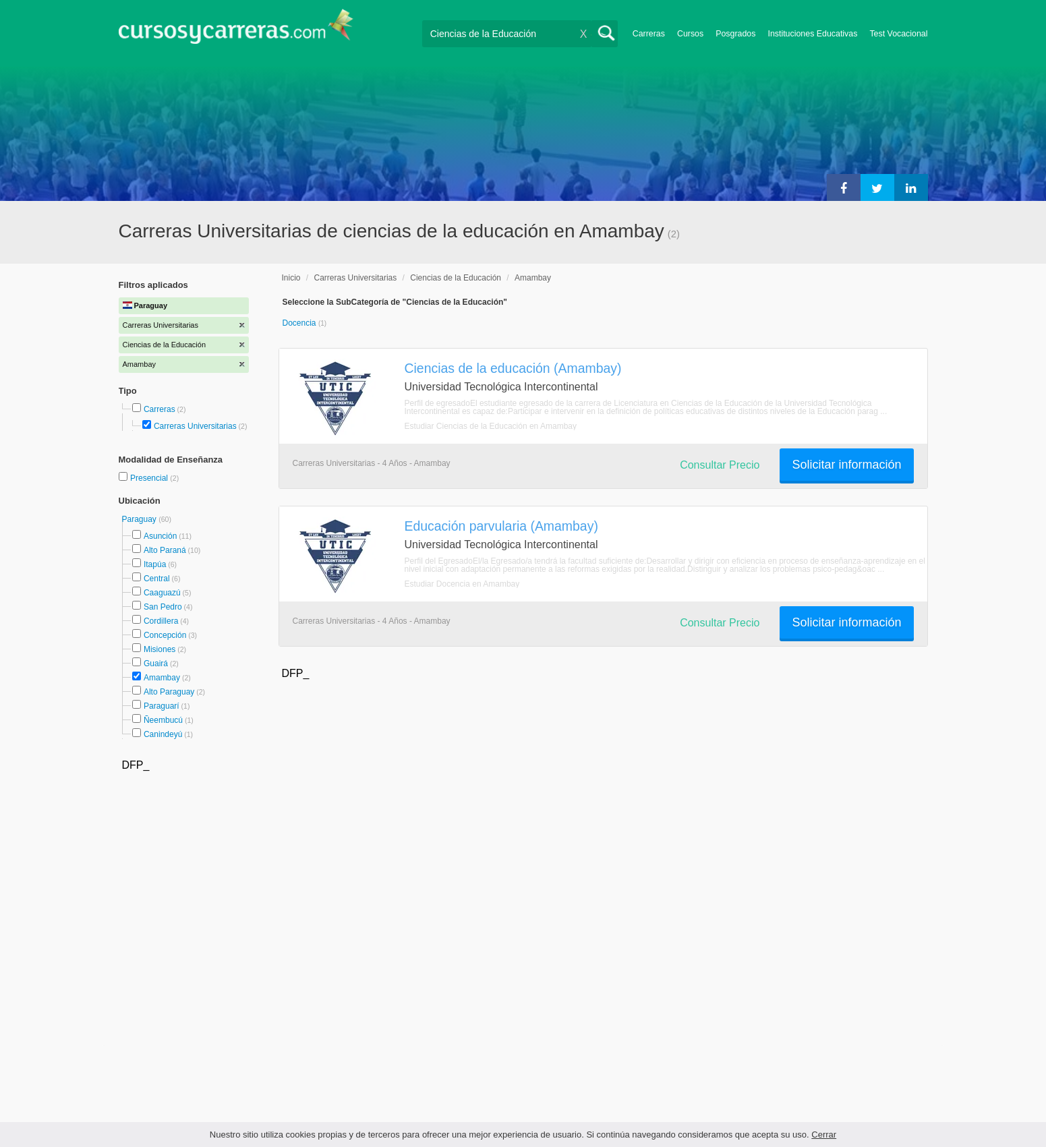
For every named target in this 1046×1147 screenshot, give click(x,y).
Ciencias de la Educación (455, 278)
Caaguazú (162, 592)
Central (157, 578)
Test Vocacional (898, 34)
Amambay (162, 677)
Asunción (160, 536)
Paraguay (140, 519)
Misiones (159, 649)
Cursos (690, 34)
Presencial (150, 478)
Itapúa (155, 564)
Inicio (291, 278)
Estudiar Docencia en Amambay (462, 584)
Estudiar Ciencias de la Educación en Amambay (491, 426)
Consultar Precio (719, 465)
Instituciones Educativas (812, 34)
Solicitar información (846, 464)
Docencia (300, 323)
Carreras (649, 34)
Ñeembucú (163, 720)
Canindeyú (163, 734)
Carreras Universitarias (195, 426)
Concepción (165, 635)
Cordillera (161, 621)
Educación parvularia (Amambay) (501, 526)
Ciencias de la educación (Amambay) (513, 368)
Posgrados (735, 34)
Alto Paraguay (169, 692)
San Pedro (163, 607)
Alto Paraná (165, 550)
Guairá (156, 663)
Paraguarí (161, 706)
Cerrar (823, 1134)
